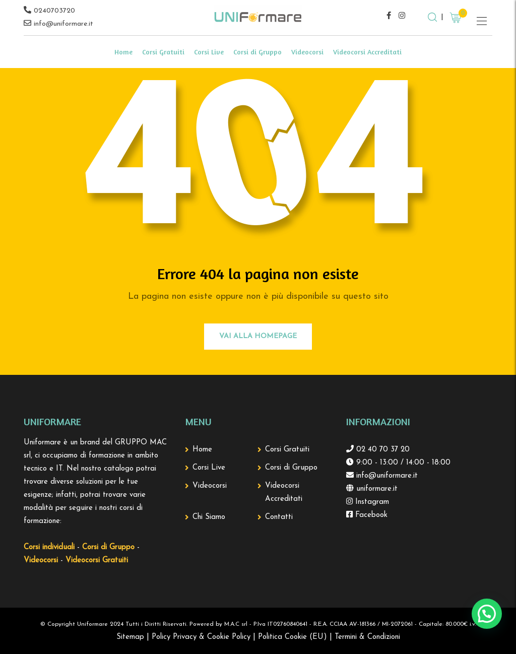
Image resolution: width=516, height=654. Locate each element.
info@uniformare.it (63, 24)
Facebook (370, 515)
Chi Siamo (208, 517)
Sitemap (130, 637)
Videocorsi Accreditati (367, 51)
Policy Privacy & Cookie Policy (201, 637)
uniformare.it (376, 489)
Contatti (279, 517)
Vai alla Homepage (258, 336)
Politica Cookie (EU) (292, 637)
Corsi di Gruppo (257, 51)
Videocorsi (307, 51)
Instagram (371, 502)
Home (123, 51)
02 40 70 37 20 (382, 449)
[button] (487, 614)
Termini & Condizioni (367, 637)
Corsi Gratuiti (163, 51)
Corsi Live (209, 51)
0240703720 (54, 11)
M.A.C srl (235, 624)
